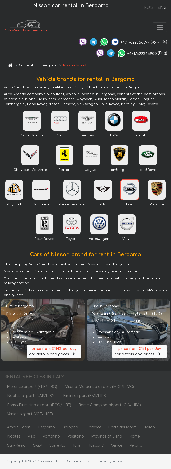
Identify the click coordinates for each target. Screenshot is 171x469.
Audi (60, 135)
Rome (135, 437)
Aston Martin (31, 135)
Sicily (37, 446)
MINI (102, 204)
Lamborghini (119, 170)
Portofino (51, 437)
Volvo (127, 239)
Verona (136, 446)
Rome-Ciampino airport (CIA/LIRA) (110, 405)
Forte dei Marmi (122, 427)
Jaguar (91, 170)
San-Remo (16, 446)
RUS (148, 7)
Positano (75, 437)
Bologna (70, 427)
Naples (13, 437)
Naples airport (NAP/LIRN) (31, 396)
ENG (161, 7)
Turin (77, 446)
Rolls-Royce (44, 239)
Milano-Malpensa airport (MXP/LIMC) (99, 387)
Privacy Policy (110, 461)
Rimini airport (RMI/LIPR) (85, 396)
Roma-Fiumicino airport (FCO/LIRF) (39, 405)
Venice (116, 446)
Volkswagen (99, 239)
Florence (93, 427)
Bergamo (46, 427)
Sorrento (57, 446)
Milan (150, 427)
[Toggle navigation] (160, 27)
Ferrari (64, 170)
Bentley (87, 135)
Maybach (14, 204)
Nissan (130, 204)
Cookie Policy (78, 461)
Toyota (72, 239)
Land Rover (148, 170)
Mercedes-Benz (72, 204)
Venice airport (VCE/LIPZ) (30, 414)
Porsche (157, 204)
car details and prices (54, 351)
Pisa (31, 437)
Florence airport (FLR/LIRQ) (32, 387)
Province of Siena (106, 437)
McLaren (41, 204)
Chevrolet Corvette (30, 170)
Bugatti (141, 135)
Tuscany (96, 446)
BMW (114, 135)
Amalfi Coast (19, 427)
